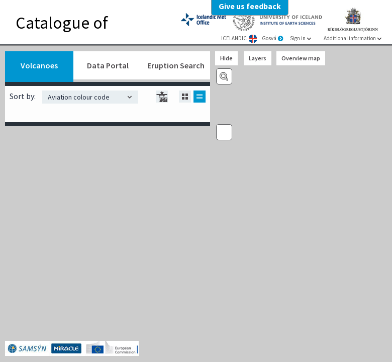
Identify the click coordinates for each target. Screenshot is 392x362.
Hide (226, 58)
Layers (257, 58)
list (199, 96)
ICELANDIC (234, 38)
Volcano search (224, 76)
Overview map (300, 58)
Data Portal (108, 65)
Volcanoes (39, 65)
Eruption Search (176, 65)
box (166, 99)
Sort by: (23, 96)
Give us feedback (250, 6)
